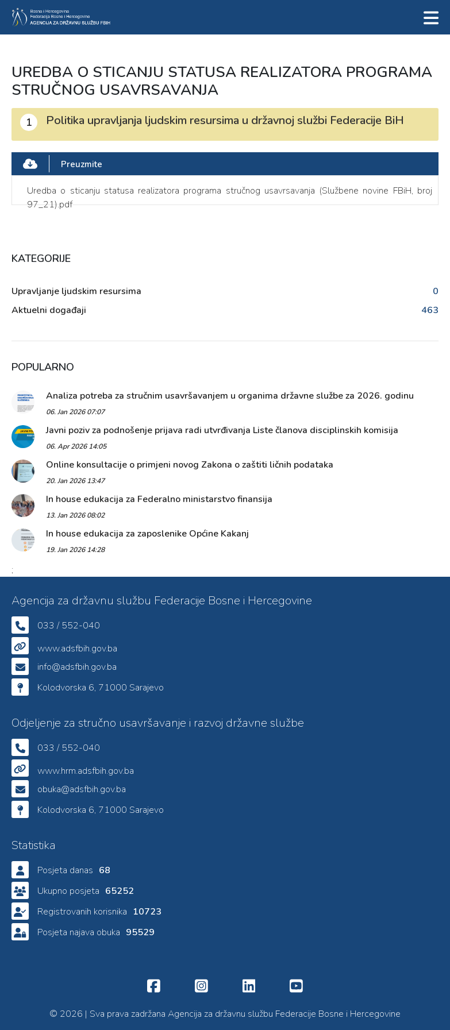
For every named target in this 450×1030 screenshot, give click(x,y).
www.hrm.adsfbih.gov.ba (85, 771)
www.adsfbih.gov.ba (77, 648)
